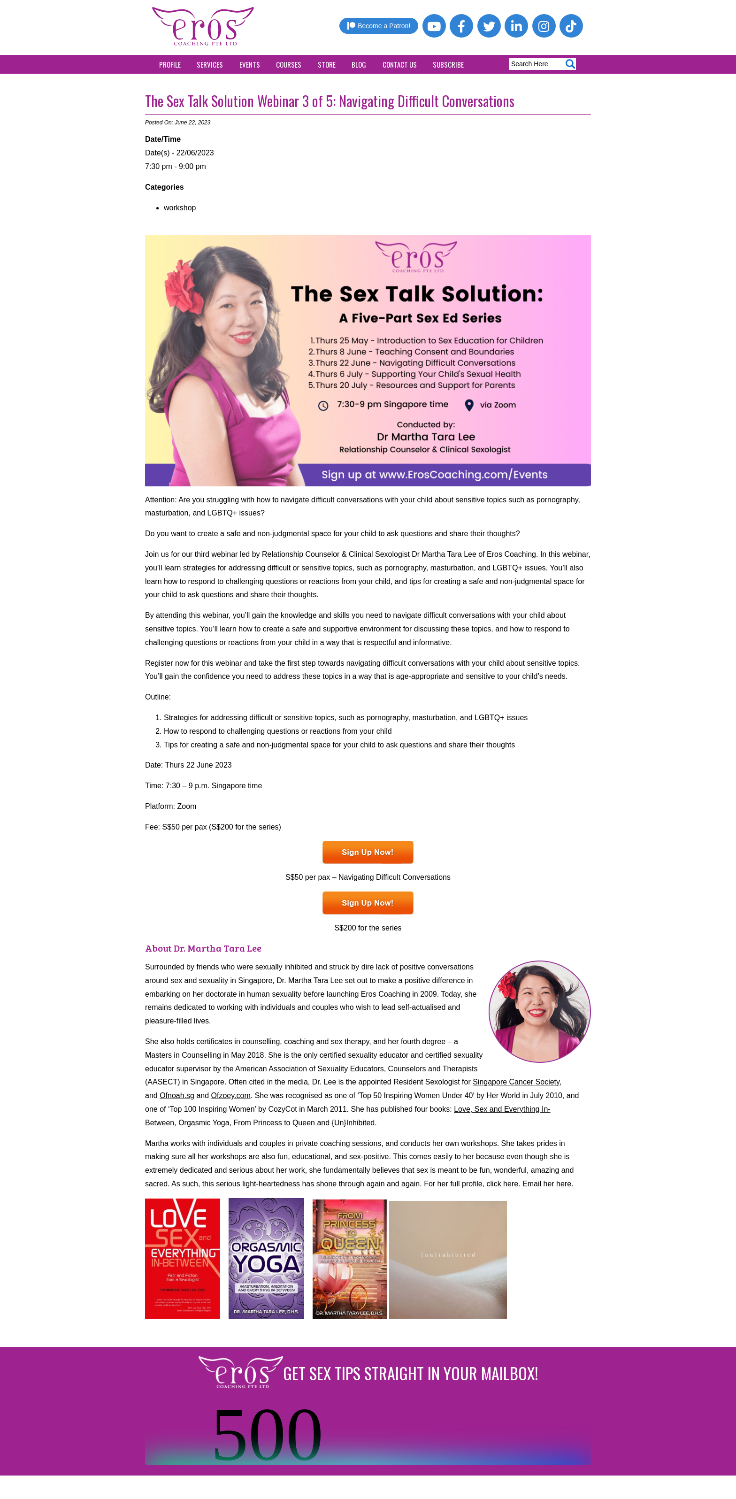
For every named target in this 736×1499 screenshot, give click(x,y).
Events (249, 64)
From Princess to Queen (274, 1123)
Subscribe (448, 64)
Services (210, 64)
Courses (288, 64)
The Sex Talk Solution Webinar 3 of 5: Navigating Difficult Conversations (329, 100)
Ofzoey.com (231, 1095)
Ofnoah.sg (177, 1095)
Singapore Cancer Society (516, 1082)
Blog (359, 64)
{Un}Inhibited (353, 1123)
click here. (504, 1184)
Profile (170, 64)
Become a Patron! (378, 26)
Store (327, 64)
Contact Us (400, 64)
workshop (180, 208)
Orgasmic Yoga (204, 1123)
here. (564, 1184)
